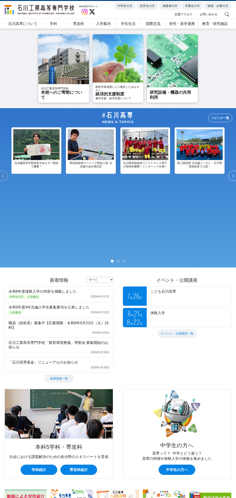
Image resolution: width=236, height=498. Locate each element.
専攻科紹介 (79, 387)
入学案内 (103, 24)
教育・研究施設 (215, 24)
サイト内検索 (176, 479)
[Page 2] (118, 178)
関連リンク (201, 479)
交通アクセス (184, 14)
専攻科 (78, 24)
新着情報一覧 (59, 295)
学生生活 (128, 24)
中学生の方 (125, 6)
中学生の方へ (177, 387)
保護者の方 (170, 6)
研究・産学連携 (182, 24)
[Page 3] (124, 178)
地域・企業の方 (218, 6)
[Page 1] (112, 178)
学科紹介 (39, 387)
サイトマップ (150, 479)
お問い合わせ (209, 14)
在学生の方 (148, 6)
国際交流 (153, 24)
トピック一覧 (220, 118)
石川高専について (23, 24)
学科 (53, 24)
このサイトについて (65, 479)
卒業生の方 (193, 6)
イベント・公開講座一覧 (177, 250)
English (223, 479)
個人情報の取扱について (26, 479)
